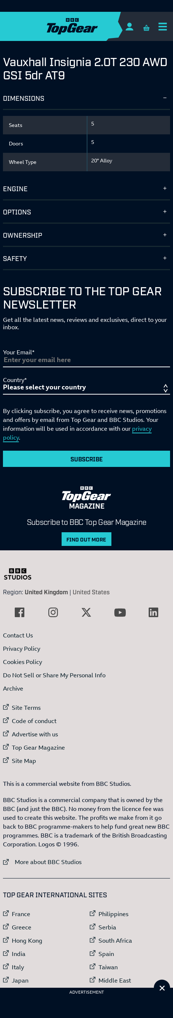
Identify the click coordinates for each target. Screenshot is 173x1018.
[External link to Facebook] (19, 612)
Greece (21, 927)
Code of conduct (34, 721)
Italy (18, 967)
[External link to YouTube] (120, 612)
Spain (106, 953)
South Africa (115, 940)
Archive (13, 688)
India (18, 953)
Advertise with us (35, 734)
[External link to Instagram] (53, 612)
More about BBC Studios (42, 861)
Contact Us (18, 635)
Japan (20, 980)
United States (91, 591)
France (21, 914)
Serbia (107, 927)
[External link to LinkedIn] (153, 612)
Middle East (114, 980)
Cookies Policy (22, 662)
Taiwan (108, 967)
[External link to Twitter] (86, 612)
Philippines (113, 914)
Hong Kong (27, 940)
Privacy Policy (21, 648)
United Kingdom (46, 591)
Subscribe (86, 458)
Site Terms (26, 707)
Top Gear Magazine (38, 747)
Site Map (24, 760)
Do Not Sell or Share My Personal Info (54, 675)
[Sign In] (129, 26)
